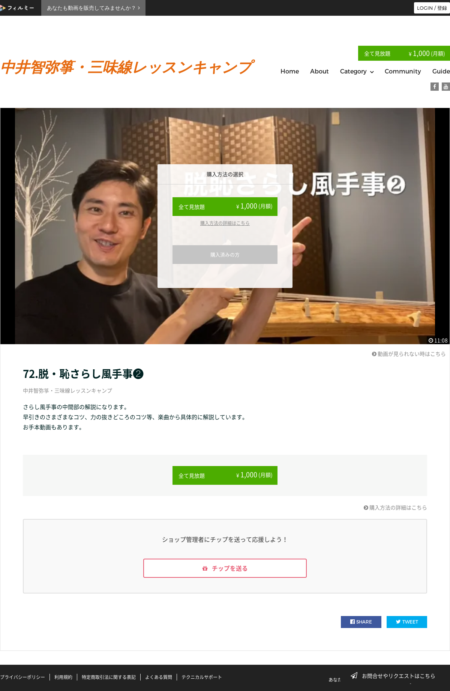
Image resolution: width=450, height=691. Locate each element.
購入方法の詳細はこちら (225, 223)
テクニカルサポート (202, 677)
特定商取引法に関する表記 (109, 677)
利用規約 (63, 677)
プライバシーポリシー (22, 677)
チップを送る (225, 568)
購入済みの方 (225, 254)
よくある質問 (158, 677)
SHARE (361, 622)
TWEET (407, 622)
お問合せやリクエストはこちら (395, 675)
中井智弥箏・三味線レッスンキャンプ (67, 390)
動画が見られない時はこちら (409, 353)
